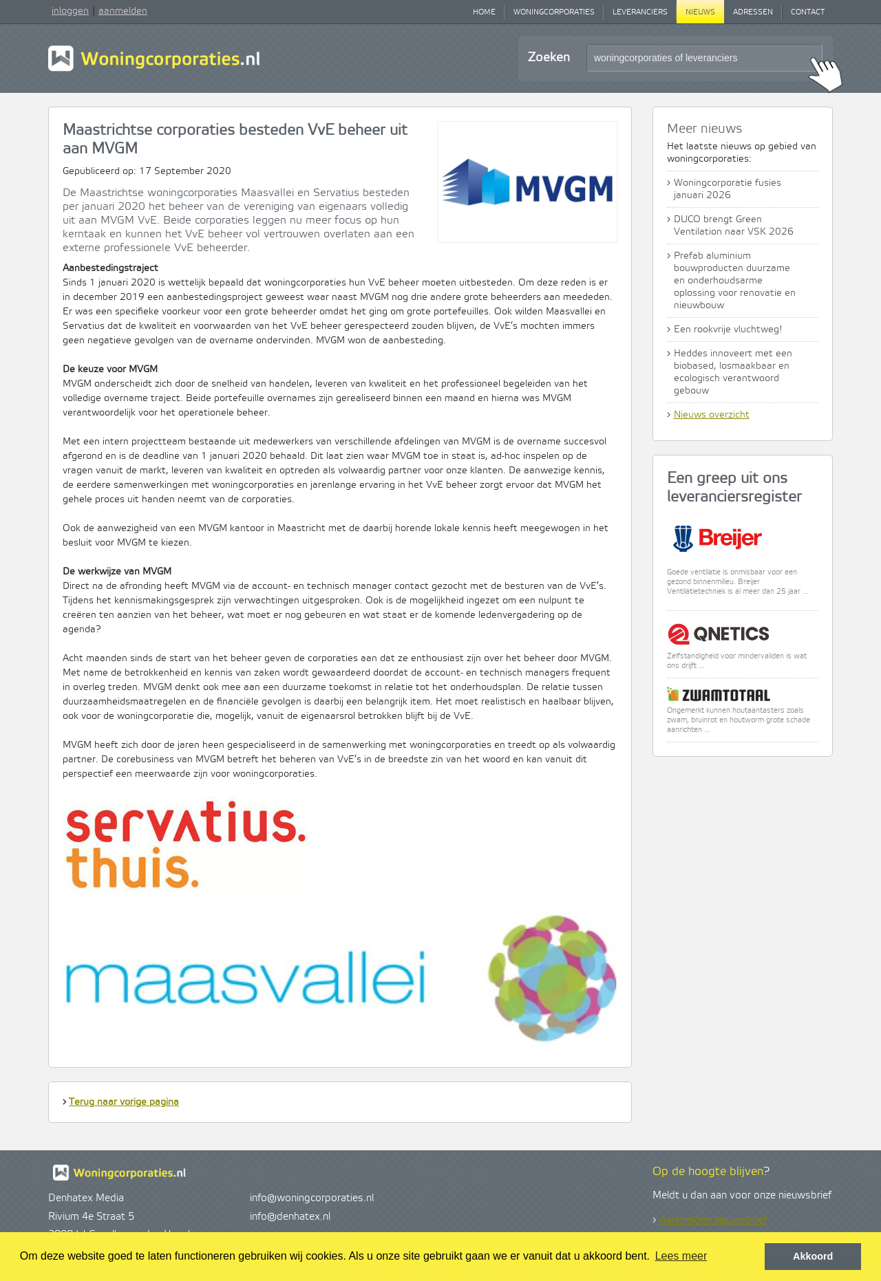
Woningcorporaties (554, 12)
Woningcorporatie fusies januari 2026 (727, 189)
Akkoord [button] (813, 1256)
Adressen (753, 12)
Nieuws (700, 12)
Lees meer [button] (681, 1256)
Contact (808, 12)
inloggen (70, 11)
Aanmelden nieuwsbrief (713, 1220)
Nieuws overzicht (712, 415)
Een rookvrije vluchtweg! (728, 329)
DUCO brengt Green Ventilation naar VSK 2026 (734, 225)
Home (484, 12)
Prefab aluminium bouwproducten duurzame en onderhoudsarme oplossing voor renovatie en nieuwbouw (735, 281)
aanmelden (122, 11)
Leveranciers (640, 12)
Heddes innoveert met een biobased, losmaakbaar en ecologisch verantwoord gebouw (733, 372)
